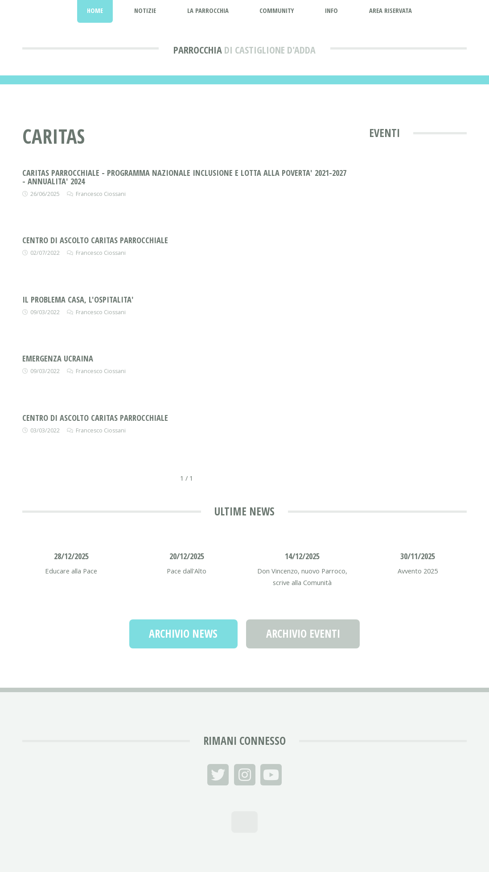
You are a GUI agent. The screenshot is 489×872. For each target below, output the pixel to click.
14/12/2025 (302, 555)
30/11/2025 (417, 555)
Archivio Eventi (303, 633)
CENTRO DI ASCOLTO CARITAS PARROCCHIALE (95, 239)
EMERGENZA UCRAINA (57, 358)
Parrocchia (197, 49)
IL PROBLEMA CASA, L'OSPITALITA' (78, 299)
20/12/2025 (186, 555)
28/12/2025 (71, 555)
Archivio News (183, 633)
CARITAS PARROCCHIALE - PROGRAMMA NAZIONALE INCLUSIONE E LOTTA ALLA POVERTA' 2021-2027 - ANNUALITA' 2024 (184, 176)
